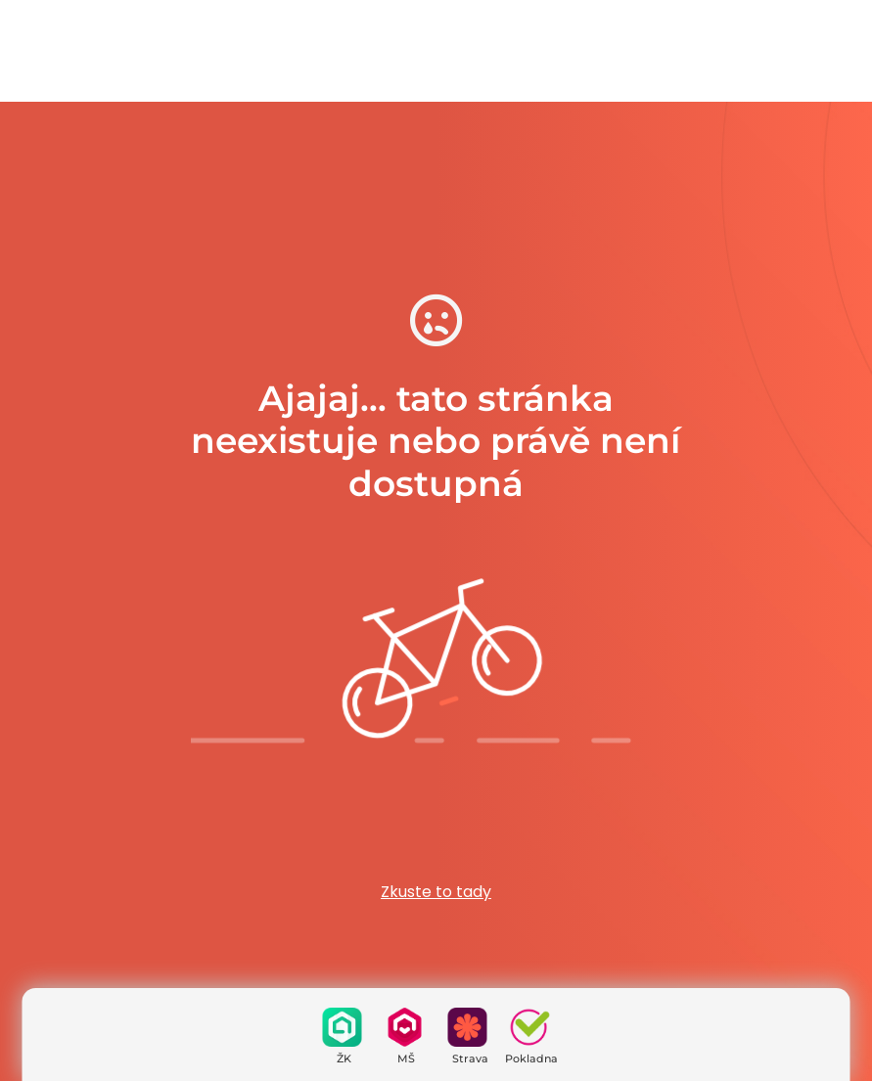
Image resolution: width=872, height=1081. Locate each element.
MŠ (406, 1058)
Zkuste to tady (436, 891)
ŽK (344, 1058)
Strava (470, 1058)
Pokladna (531, 1058)
